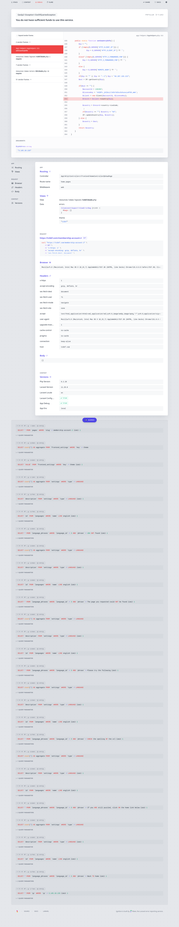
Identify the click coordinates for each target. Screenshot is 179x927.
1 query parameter (24, 435)
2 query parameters (25, 538)
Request (14, 179)
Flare (133, 911)
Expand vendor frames (25, 35)
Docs (36, 911)
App (12, 164)
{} (81, 210)
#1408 (96, 208)
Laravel (46, 911)
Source (26, 911)
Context (14, 199)
